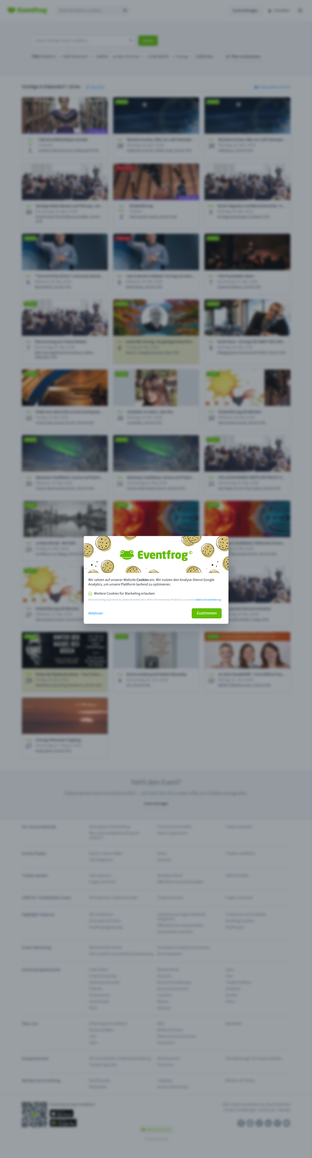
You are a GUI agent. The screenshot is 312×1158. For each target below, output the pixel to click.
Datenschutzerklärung (208, 600)
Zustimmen (207, 613)
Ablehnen (95, 613)
